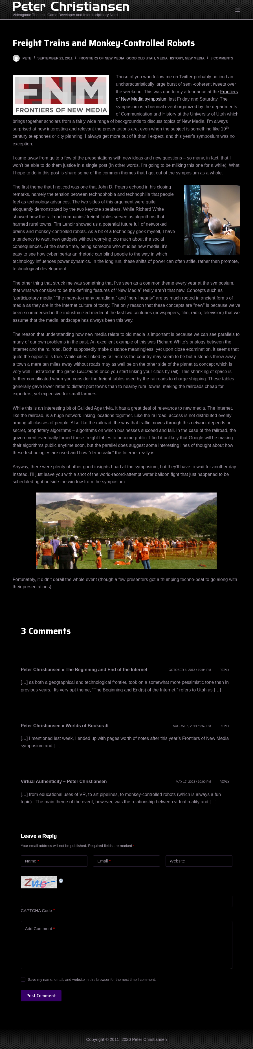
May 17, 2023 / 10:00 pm (193, 781)
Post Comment (41, 995)
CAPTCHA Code (36, 910)
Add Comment (40, 928)
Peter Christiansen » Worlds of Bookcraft (65, 725)
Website (177, 861)
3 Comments (222, 58)
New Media (194, 58)
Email (104, 861)
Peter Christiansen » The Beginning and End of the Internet (84, 669)
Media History (170, 58)
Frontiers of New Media (102, 58)
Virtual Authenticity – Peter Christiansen (64, 781)
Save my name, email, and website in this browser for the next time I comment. (92, 979)
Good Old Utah (140, 58)
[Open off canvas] (237, 9)
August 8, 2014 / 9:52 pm (192, 726)
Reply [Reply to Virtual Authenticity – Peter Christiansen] (224, 781)
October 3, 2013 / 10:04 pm (190, 669)
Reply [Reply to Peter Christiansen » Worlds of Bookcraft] (224, 726)
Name (32, 861)
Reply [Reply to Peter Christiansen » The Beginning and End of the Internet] (224, 669)
